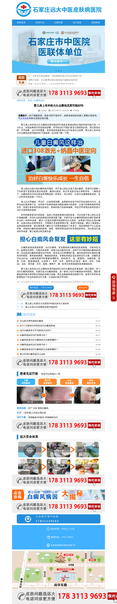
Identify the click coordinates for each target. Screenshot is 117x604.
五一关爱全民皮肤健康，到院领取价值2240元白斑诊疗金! (55, 79)
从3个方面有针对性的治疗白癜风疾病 (37, 326)
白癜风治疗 (39, 100)
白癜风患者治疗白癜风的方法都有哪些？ (39, 340)
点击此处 (24, 118)
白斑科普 (58, 22)
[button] (56, 71)
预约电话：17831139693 (41, 287)
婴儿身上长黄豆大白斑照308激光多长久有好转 (47, 303)
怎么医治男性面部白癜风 (31, 321)
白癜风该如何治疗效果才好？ (34, 335)
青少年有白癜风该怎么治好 (32, 354)
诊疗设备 (77, 22)
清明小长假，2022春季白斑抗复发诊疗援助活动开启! (53, 83)
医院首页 (21, 22)
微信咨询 (83, 287)
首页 (30, 100)
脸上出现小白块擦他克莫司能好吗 (41, 307)
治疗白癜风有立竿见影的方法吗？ (36, 330)
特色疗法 (40, 22)
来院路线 (95, 22)
